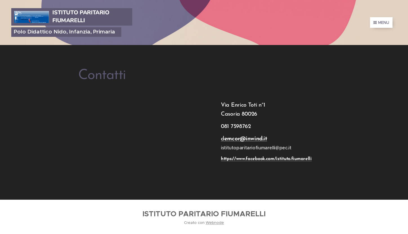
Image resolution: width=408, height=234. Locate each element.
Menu (381, 22)
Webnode (215, 222)
